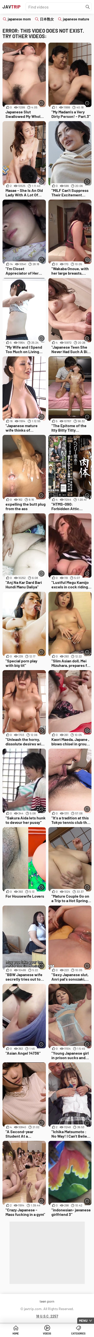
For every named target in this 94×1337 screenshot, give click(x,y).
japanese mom (19, 19)
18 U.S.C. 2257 (47, 1316)
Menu (83, 1321)
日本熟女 (47, 19)
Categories (78, 1333)
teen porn (47, 1301)
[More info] (41, 103)
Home (16, 1333)
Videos (47, 1333)
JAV (12, 6)
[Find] (87, 6)
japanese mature (76, 19)
